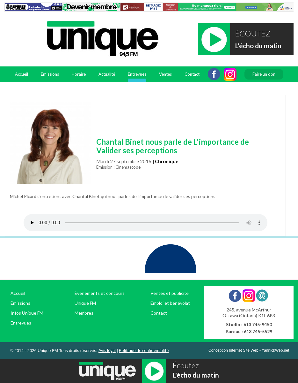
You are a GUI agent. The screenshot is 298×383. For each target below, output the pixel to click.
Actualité (106, 74)
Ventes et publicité (169, 293)
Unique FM (85, 303)
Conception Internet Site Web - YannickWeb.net (248, 350)
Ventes (165, 74)
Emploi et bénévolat (170, 303)
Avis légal (107, 350)
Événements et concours (100, 293)
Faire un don (263, 74)
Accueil (21, 74)
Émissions (50, 74)
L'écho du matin (258, 46)
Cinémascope (128, 167)
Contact (192, 74)
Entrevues (137, 74)
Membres (84, 313)
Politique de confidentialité (144, 350)
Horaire (79, 74)
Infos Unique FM (27, 313)
